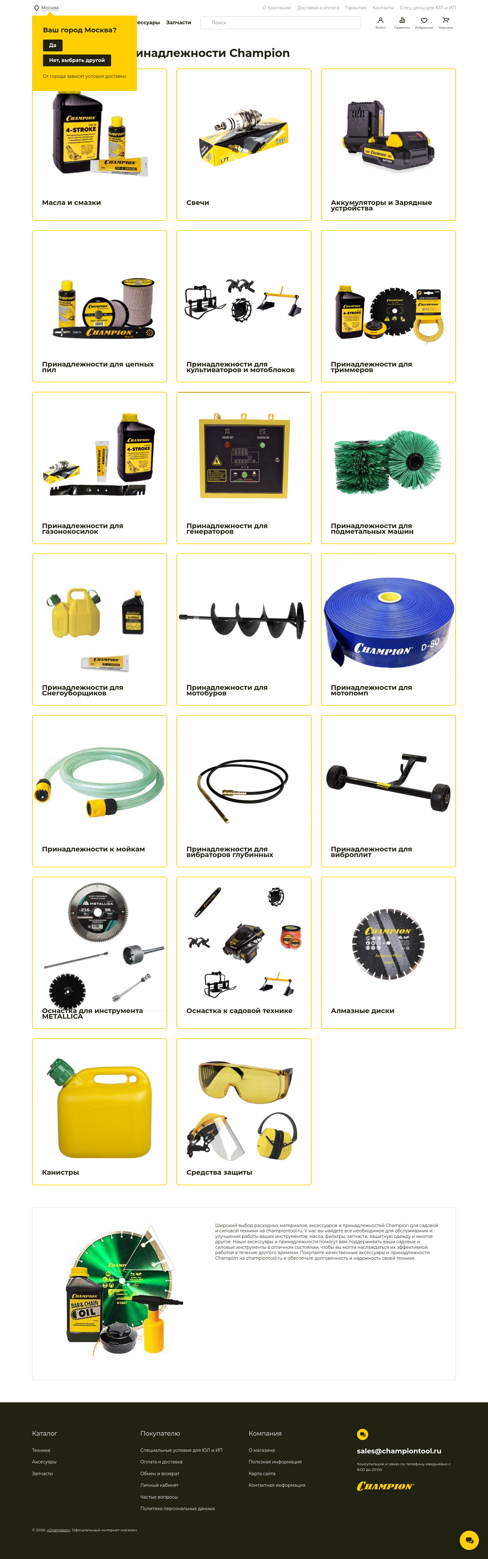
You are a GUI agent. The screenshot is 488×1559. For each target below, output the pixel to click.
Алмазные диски (362, 1011)
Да (52, 45)
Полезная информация (275, 1462)
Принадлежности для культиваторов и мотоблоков (240, 367)
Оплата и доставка (161, 1462)
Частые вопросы (159, 1497)
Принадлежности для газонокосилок (82, 528)
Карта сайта (262, 1473)
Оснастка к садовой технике (239, 1011)
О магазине (262, 1450)
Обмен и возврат (159, 1473)
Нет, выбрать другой (77, 60)
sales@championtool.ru (399, 1451)
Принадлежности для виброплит (371, 851)
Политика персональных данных (177, 1508)
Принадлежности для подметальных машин (372, 528)
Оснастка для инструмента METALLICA (92, 1013)
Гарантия (355, 8)
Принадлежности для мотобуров (227, 690)
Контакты (383, 8)
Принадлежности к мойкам (93, 849)
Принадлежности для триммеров (371, 367)
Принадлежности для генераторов (227, 528)
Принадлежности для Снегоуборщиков (82, 690)
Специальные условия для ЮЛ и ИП (181, 1450)
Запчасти (178, 23)
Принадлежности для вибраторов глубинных (229, 851)
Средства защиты (219, 1172)
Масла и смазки (71, 203)
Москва (50, 8)
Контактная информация (277, 1485)
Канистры (60, 1172)
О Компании (277, 8)
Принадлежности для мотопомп (371, 690)
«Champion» (58, 1530)
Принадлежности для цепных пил (98, 367)
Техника (41, 1450)
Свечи (197, 203)
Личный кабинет (159, 1485)
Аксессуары (143, 23)
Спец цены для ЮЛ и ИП (428, 8)
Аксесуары (44, 1462)
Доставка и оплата (318, 8)
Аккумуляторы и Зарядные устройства (381, 205)
